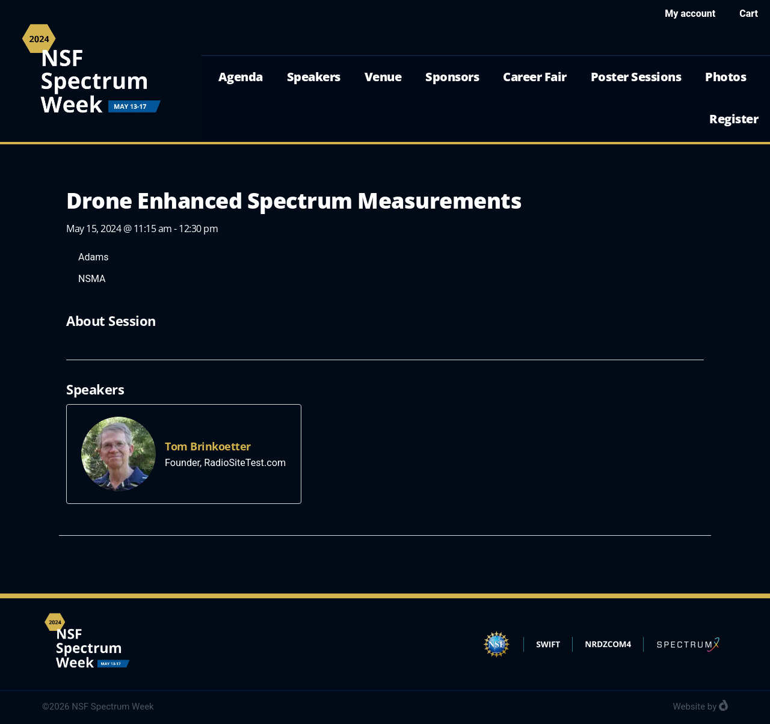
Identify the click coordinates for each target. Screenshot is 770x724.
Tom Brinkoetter (208, 446)
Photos (725, 77)
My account (690, 13)
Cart (748, 13)
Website (689, 706)
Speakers (313, 77)
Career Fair (535, 77)
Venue (383, 77)
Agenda (240, 77)
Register (733, 119)
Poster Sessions (636, 77)
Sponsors (452, 77)
